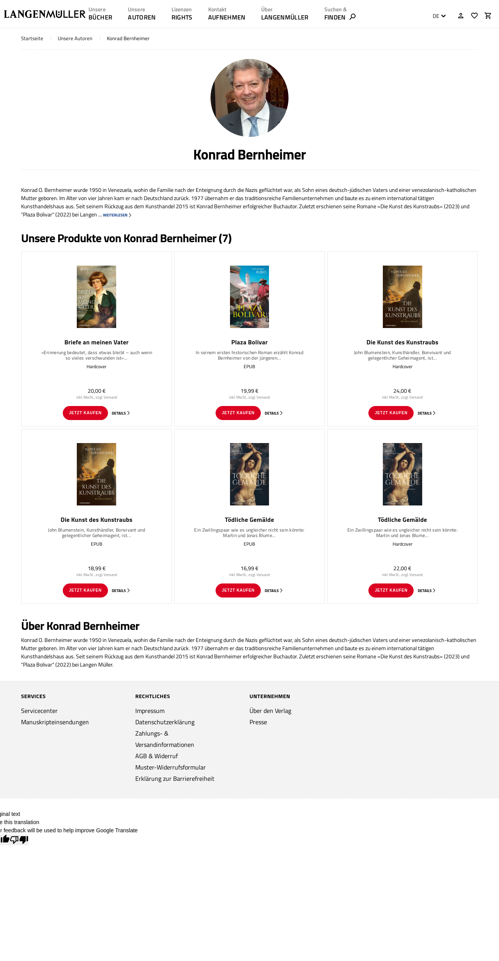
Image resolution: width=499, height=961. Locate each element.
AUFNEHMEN (227, 17)
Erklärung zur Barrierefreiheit (174, 778)
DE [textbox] (436, 16)
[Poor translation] (19, 840)
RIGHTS (182, 17)
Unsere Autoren (75, 38)
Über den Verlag (270, 710)
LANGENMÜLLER (285, 17)
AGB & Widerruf (156, 756)
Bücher (100, 17)
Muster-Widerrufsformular (170, 767)
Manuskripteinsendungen (55, 722)
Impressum (150, 710)
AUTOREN (142, 17)
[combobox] (437, 16)
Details (121, 413)
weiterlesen (117, 215)
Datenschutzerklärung (165, 722)
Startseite (32, 38)
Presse (258, 722)
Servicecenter (39, 710)
